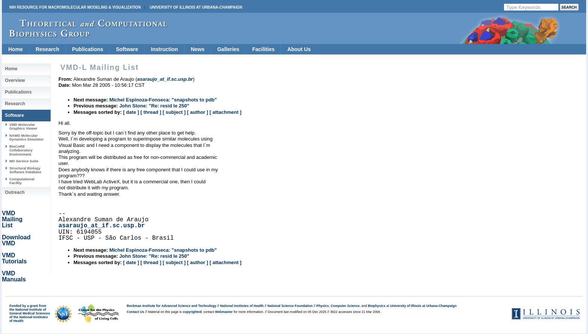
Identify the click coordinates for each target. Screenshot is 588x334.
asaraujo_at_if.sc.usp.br (101, 226)
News (198, 49)
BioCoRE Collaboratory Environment (21, 150)
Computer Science (345, 306)
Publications (87, 49)
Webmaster (223, 312)
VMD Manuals (14, 276)
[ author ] (197, 112)
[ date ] (131, 112)
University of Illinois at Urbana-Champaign (196, 7)
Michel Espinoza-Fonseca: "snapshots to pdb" (163, 100)
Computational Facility (21, 181)
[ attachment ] (226, 112)
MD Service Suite (23, 161)
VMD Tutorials (14, 258)
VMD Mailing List (12, 219)
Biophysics (377, 306)
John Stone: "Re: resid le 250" (154, 106)
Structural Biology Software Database (25, 170)
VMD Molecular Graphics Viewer (23, 126)
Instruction (164, 49)
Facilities (263, 49)
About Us (298, 49)
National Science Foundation (290, 306)
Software (127, 49)
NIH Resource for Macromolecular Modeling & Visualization (75, 7)
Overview (15, 80)
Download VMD (16, 240)
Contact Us (135, 312)
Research (47, 49)
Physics (322, 306)
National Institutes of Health (242, 306)
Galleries (228, 49)
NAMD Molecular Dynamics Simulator (26, 137)
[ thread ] (150, 112)
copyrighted (192, 312)
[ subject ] (174, 112)
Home (15, 49)
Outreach (15, 192)
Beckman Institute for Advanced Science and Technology (171, 306)
